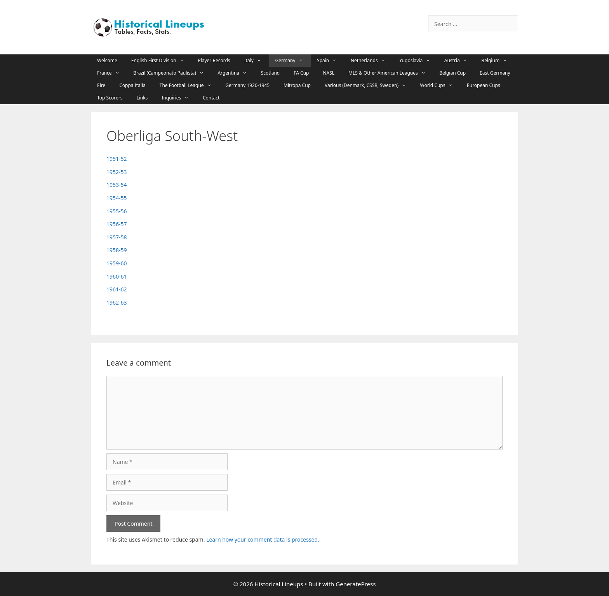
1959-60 (116, 263)
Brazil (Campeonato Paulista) (172, 73)
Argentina (236, 73)
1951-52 (116, 158)
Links (142, 97)
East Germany (495, 73)
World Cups (440, 85)
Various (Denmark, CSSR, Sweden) (369, 85)
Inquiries (179, 98)
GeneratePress (356, 584)
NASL (328, 73)
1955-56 (116, 211)
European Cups (483, 85)
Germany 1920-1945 (247, 85)
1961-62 (116, 289)
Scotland (270, 73)
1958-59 (116, 250)
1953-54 (116, 184)
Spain (331, 60)
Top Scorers (109, 97)
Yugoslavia (418, 60)
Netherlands (372, 60)
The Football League (189, 85)
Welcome (107, 60)
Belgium (498, 60)
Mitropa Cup (297, 85)
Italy (256, 60)
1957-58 (116, 237)
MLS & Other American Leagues (390, 73)
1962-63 (116, 302)
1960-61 (116, 276)
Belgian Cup (452, 73)
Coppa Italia (132, 85)
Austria (459, 60)
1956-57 (116, 224)
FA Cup (301, 73)
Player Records (214, 60)
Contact (211, 97)
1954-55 (116, 198)
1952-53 (116, 172)
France (112, 73)
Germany (293, 60)
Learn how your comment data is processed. (262, 539)
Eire (101, 85)
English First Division (161, 60)
